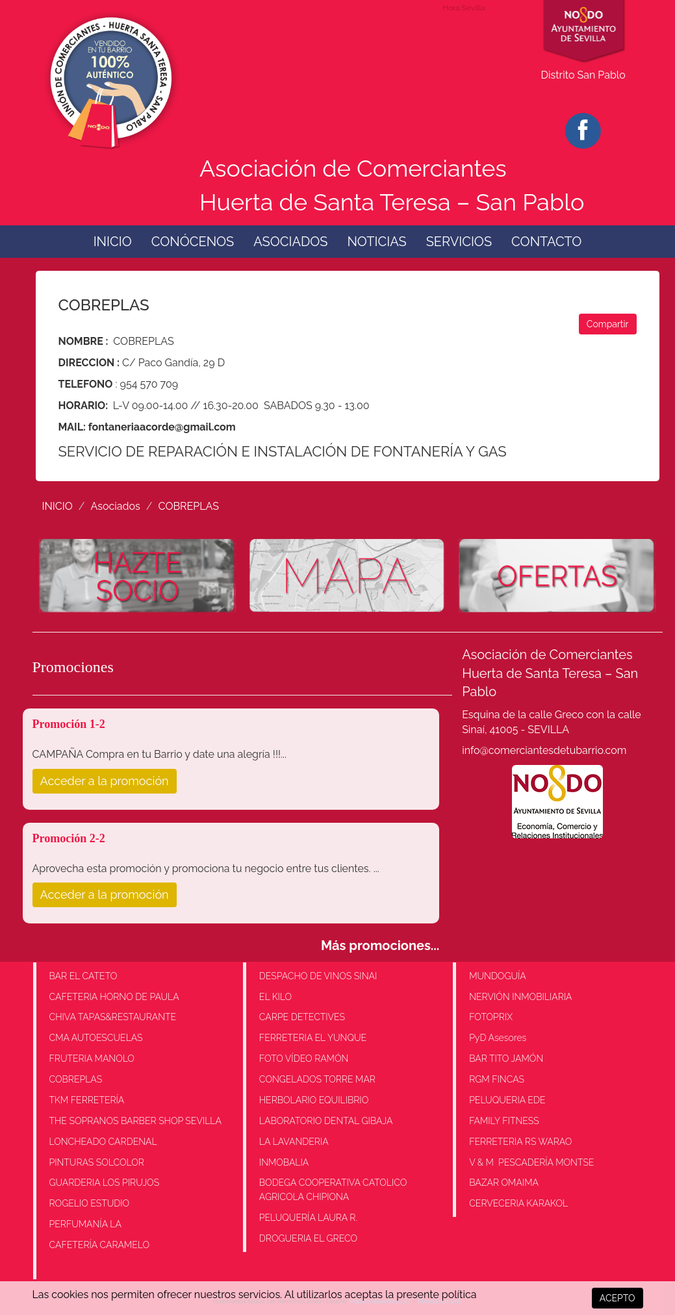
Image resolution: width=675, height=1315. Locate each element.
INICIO (113, 241)
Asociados (115, 506)
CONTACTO (546, 241)
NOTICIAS (376, 241)
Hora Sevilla (463, 7)
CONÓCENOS (193, 241)
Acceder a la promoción (104, 781)
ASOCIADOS (290, 241)
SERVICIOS (459, 241)
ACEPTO (617, 1298)
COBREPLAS (189, 506)
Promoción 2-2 (68, 838)
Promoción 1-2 (68, 724)
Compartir (608, 324)
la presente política (430, 1294)
